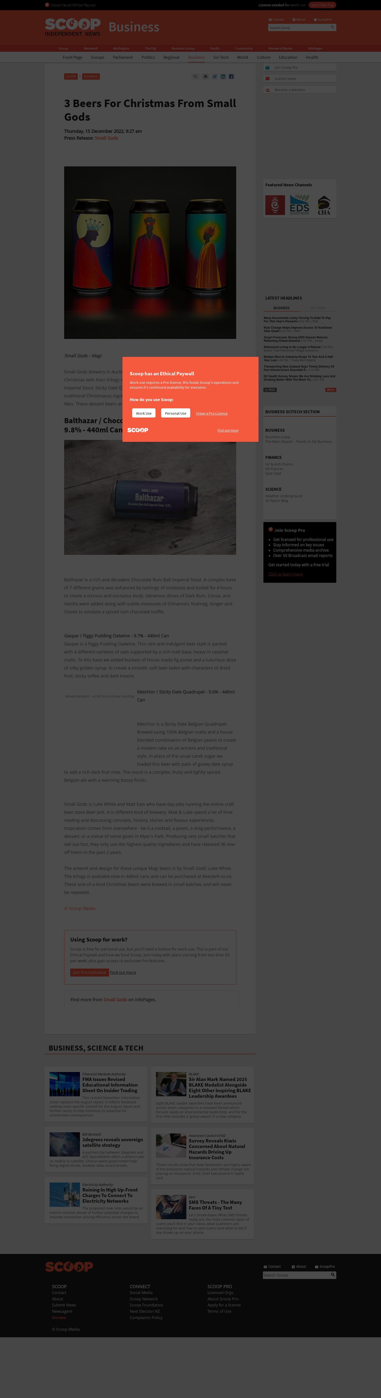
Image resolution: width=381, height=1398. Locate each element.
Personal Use (175, 413)
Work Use (144, 413)
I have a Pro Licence (212, 413)
